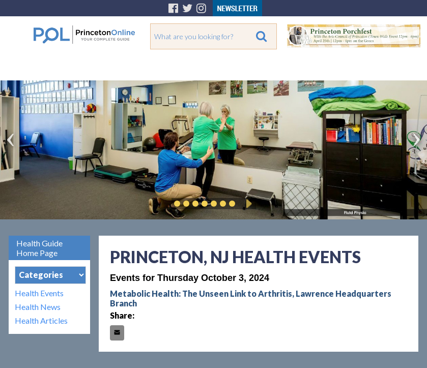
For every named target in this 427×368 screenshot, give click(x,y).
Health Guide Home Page (39, 248)
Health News (38, 307)
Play (247, 203)
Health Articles (41, 320)
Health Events (39, 293)
